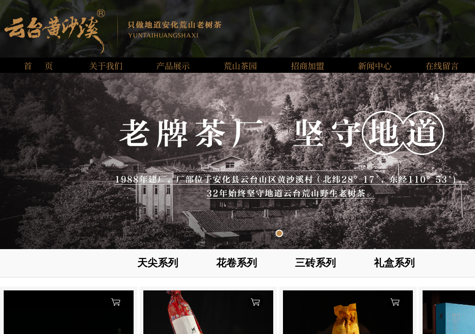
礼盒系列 (394, 263)
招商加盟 (307, 65)
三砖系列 (315, 263)
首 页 (38, 65)
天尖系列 (157, 263)
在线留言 (442, 65)
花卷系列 (236, 263)
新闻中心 (375, 65)
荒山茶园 (240, 65)
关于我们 (105, 65)
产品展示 (173, 65)
